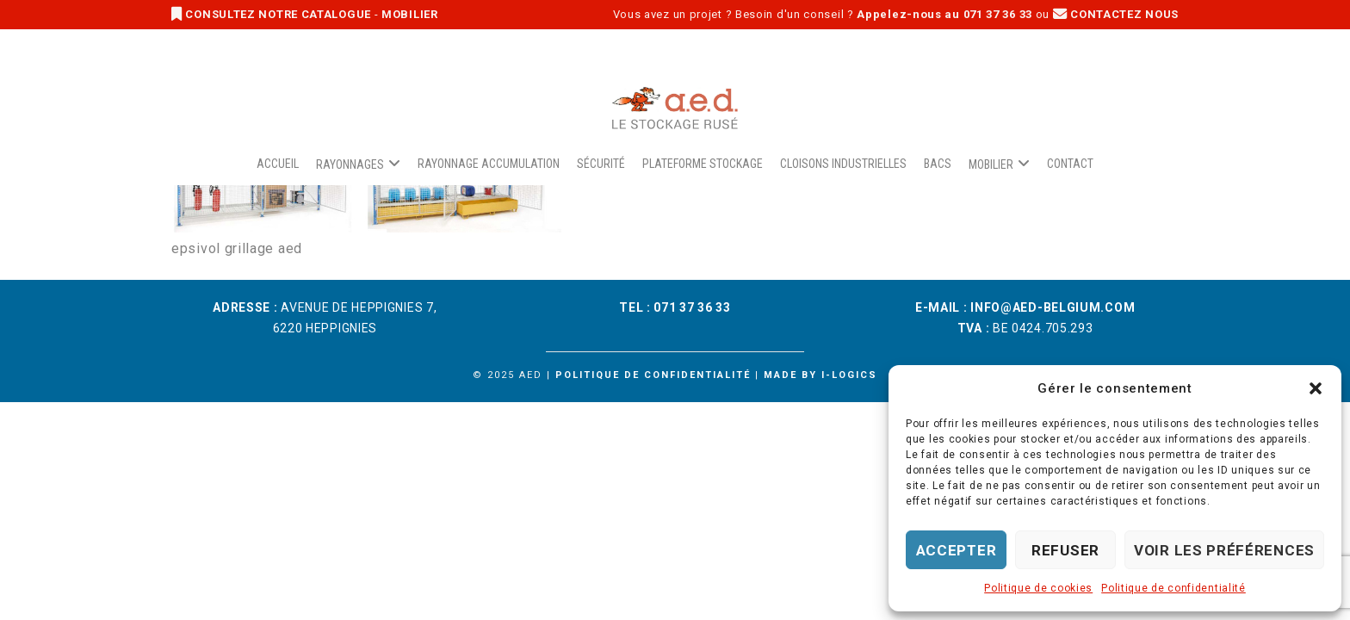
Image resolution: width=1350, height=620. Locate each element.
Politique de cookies (1038, 588)
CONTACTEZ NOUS (1116, 14)
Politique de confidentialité (1173, 588)
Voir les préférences (1224, 550)
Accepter (956, 550)
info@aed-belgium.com (1052, 307)
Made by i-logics (820, 375)
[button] (1315, 388)
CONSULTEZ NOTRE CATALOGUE (273, 14)
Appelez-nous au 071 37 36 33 (944, 14)
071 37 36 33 (691, 307)
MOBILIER (409, 14)
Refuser (1065, 550)
